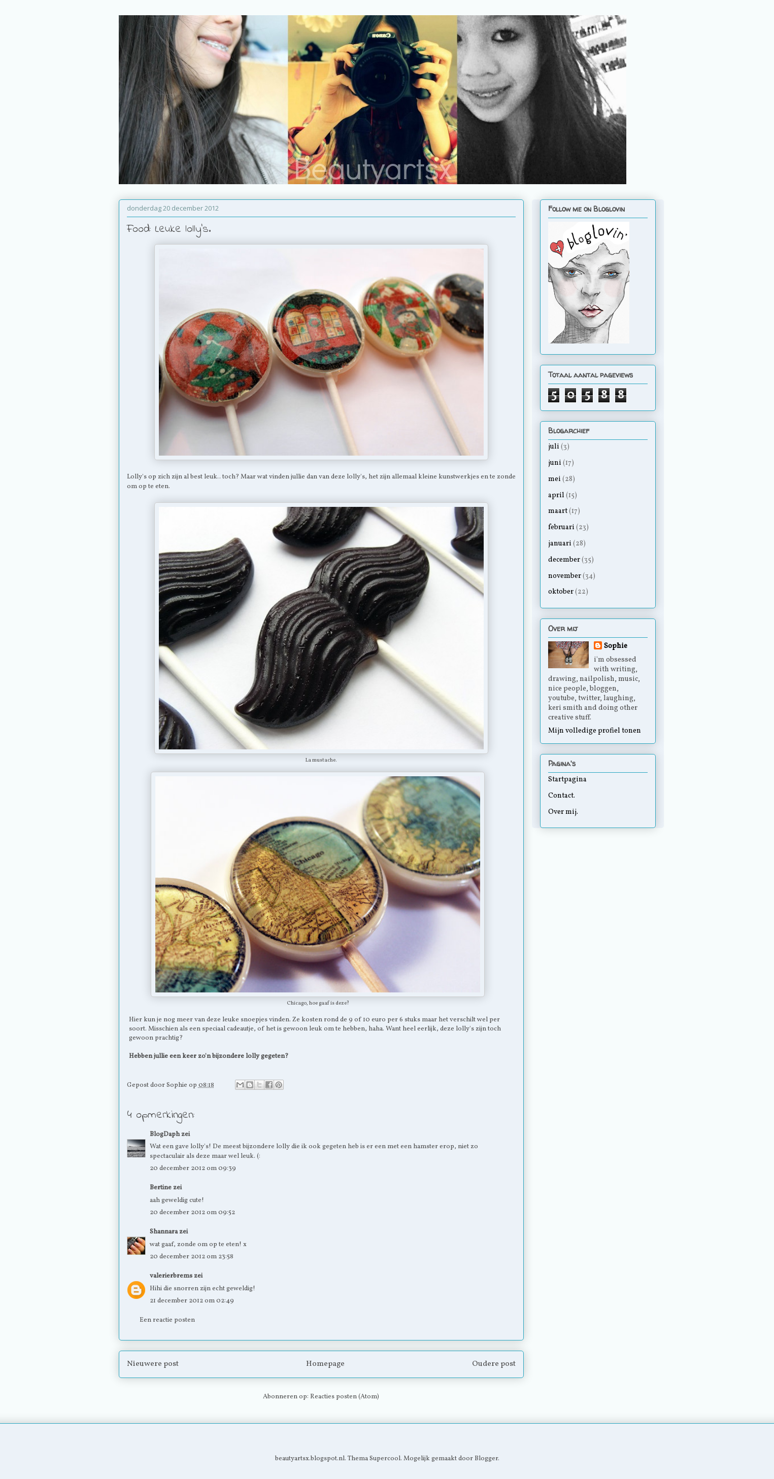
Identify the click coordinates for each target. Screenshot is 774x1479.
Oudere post (494, 1363)
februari (561, 527)
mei (554, 479)
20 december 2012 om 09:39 (193, 1168)
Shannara (164, 1231)
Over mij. (563, 812)
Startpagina (567, 779)
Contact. (561, 796)
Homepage (325, 1363)
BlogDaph (165, 1134)
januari (559, 543)
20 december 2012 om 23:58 (191, 1256)
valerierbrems (171, 1276)
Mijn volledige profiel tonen (594, 731)
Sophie (615, 646)
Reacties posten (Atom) (344, 1396)
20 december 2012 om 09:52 (192, 1212)
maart (557, 511)
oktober (561, 592)
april (556, 495)
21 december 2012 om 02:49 (192, 1300)
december (564, 560)
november (564, 576)
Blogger (486, 1458)
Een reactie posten (167, 1320)
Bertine (161, 1187)
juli (553, 447)
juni (554, 463)
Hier (135, 1019)
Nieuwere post (153, 1363)
